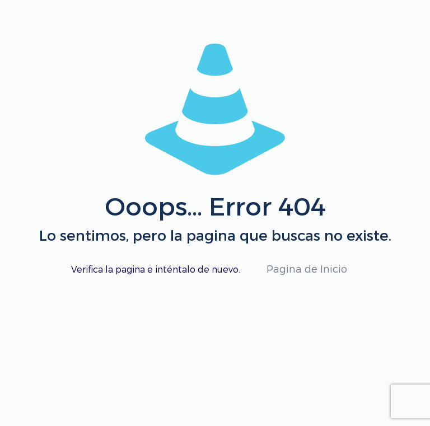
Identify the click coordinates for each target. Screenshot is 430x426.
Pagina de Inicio (307, 268)
